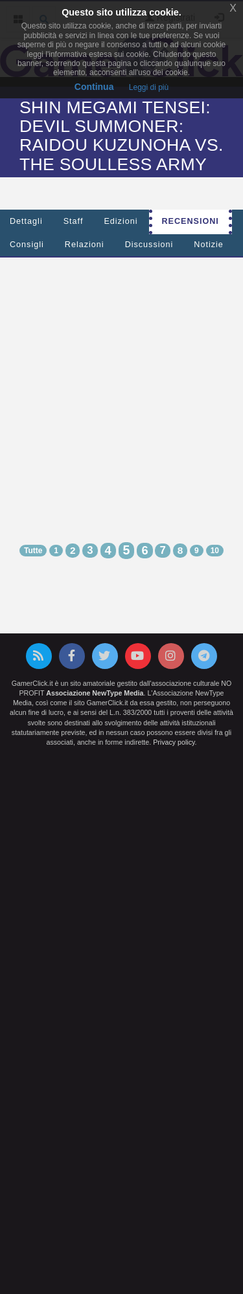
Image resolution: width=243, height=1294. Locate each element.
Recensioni (190, 221)
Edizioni (120, 221)
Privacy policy (173, 742)
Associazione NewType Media (94, 693)
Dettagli (26, 221)
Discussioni (149, 244)
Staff (74, 221)
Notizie (209, 244)
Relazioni (84, 244)
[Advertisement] (121, 388)
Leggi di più (148, 87)
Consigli (27, 244)
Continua (94, 87)
